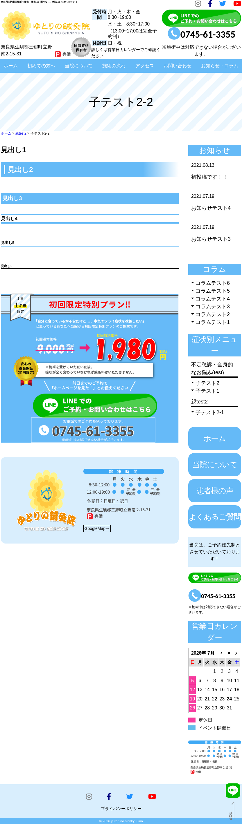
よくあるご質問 (215, 516)
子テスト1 (207, 391)
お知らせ (214, 150)
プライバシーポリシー (121, 808)
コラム (214, 269)
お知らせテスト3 (211, 239)
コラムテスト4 (213, 299)
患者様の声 (214, 490)
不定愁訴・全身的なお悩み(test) (212, 368)
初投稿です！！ (209, 177)
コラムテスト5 (213, 291)
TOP (230, 816)
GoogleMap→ (97, 528)
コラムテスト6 (213, 283)
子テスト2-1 (210, 412)
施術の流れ (114, 65)
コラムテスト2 (213, 314)
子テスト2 (207, 383)
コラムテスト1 (213, 322)
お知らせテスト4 (211, 208)
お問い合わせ (177, 65)
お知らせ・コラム (219, 65)
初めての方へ (41, 65)
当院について (79, 65)
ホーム (11, 65)
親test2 (199, 402)
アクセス (144, 65)
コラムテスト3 (213, 306)
